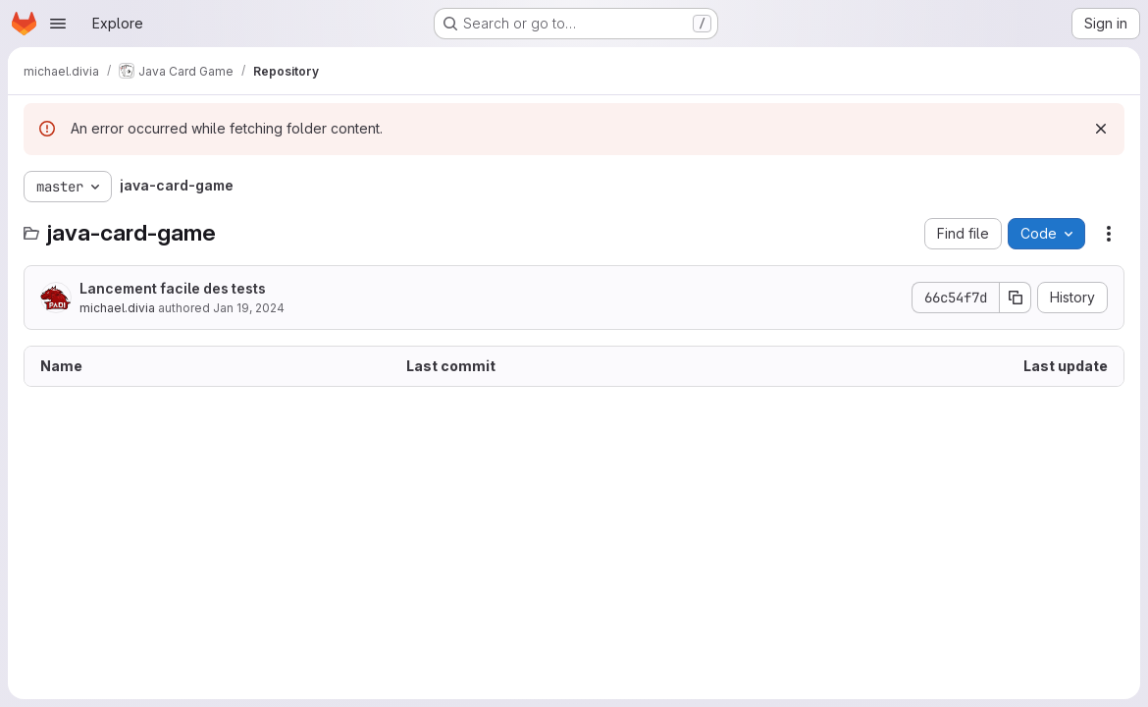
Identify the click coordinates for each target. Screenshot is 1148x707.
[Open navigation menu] (58, 23)
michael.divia (117, 307)
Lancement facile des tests (172, 288)
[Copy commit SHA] (1015, 297)
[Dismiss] (1101, 128)
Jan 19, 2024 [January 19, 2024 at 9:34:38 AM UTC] (249, 307)
